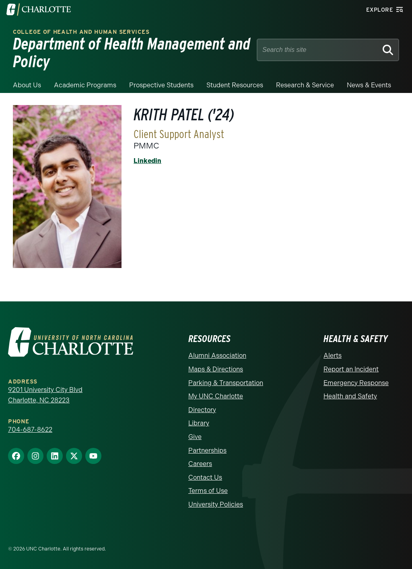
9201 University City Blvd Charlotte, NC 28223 (45, 395)
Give (195, 437)
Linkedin (147, 161)
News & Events (369, 85)
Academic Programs (85, 85)
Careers (200, 464)
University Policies (215, 504)
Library (198, 423)
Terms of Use (208, 491)
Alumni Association (217, 355)
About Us (27, 85)
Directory (202, 410)
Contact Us (205, 477)
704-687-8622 (30, 429)
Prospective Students (161, 85)
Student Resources (234, 85)
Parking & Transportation (225, 383)
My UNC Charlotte (215, 396)
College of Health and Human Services (81, 32)
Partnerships (207, 450)
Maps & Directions (215, 369)
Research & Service (305, 85)
